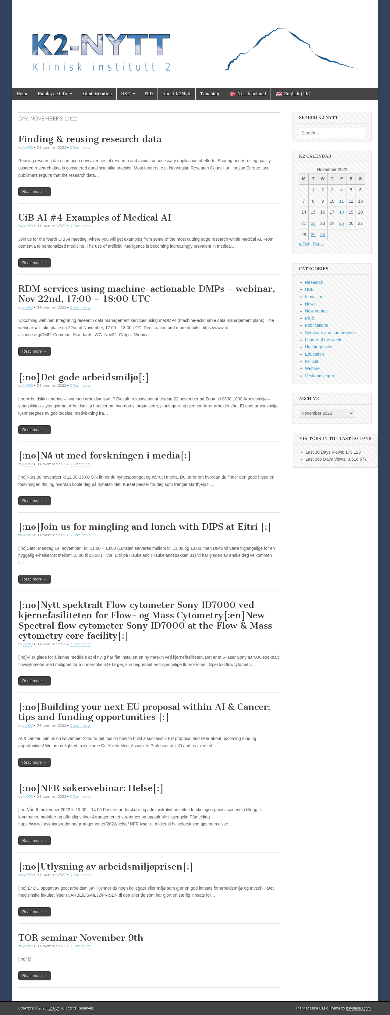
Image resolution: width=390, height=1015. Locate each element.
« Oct (304, 243)
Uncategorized (318, 346)
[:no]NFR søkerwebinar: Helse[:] (91, 788)
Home (22, 93)
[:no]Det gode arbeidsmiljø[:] (83, 377)
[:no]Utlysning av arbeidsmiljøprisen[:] (106, 866)
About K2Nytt (176, 93)
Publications (316, 325)
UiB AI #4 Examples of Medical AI (94, 217)
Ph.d (309, 318)
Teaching (209, 93)
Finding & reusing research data (89, 139)
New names (316, 311)
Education (314, 354)
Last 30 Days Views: (325, 452)
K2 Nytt (53, 1008)
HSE (125, 93)
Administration (97, 93)
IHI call (311, 361)
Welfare (312, 368)
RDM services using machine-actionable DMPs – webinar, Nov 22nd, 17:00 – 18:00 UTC (146, 294)
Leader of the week (323, 339)
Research (314, 282)
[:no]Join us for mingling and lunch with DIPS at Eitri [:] (145, 526)
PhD (149, 93)
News (310, 304)
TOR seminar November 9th (81, 937)
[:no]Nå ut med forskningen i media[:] (104, 455)
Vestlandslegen (319, 375)
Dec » (318, 243)
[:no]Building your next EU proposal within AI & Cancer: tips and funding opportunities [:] (144, 712)
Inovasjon (314, 296)
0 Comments (80, 147)
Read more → (34, 191)
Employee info (52, 93)
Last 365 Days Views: (327, 459)
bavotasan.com (358, 1008)
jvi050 (28, 147)
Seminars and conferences (330, 332)
